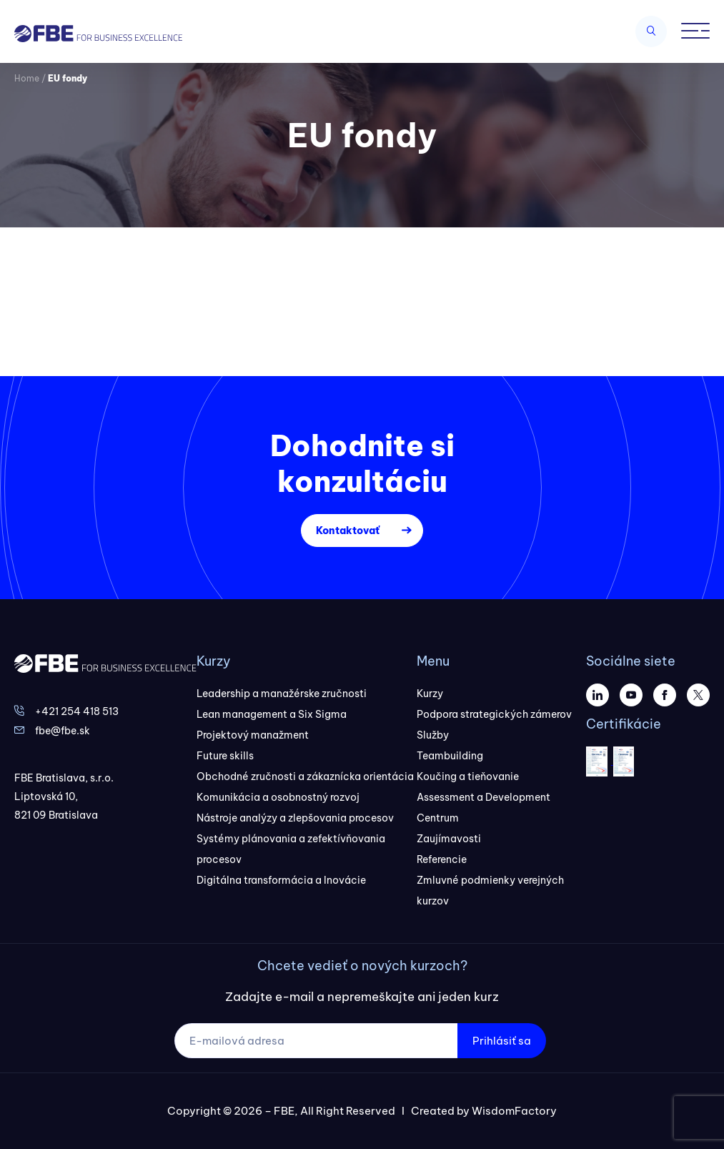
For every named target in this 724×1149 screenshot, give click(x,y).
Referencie (442, 859)
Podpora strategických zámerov (494, 714)
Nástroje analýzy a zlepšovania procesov (295, 818)
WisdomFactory (514, 1111)
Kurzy (430, 693)
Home (26, 78)
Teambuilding (450, 755)
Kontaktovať (348, 530)
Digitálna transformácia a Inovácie (281, 880)
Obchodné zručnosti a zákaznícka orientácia (305, 776)
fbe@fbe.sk (62, 730)
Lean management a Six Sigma (272, 714)
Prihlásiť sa (501, 1040)
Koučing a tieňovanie (468, 776)
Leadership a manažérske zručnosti (282, 693)
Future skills (225, 755)
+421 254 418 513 (77, 711)
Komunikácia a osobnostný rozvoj (278, 797)
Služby (433, 735)
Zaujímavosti (449, 838)
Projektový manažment (253, 735)
